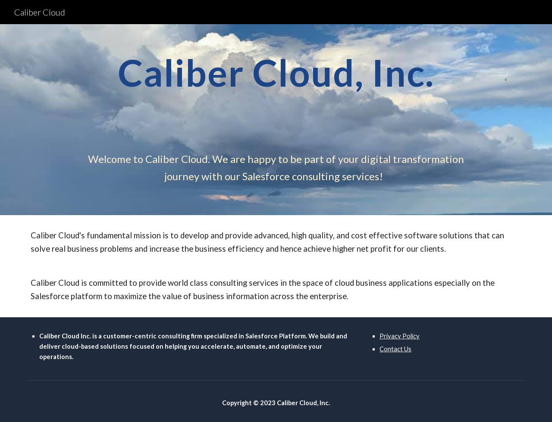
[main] (275, 88)
